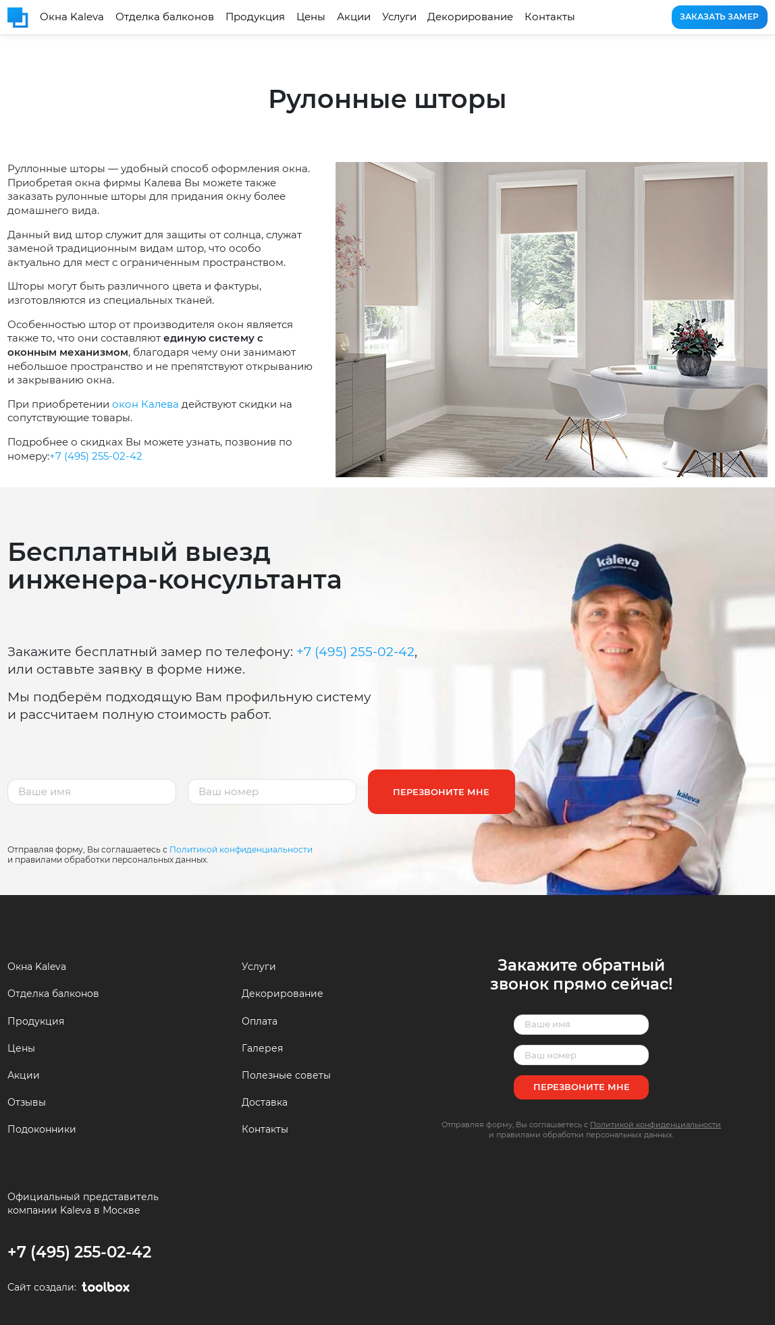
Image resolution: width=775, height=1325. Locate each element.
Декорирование (470, 16)
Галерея (262, 1048)
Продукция (255, 16)
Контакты (550, 16)
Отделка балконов (164, 16)
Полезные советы (286, 1075)
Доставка (265, 1102)
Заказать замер (719, 16)
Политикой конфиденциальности (241, 849)
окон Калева (145, 404)
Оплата (259, 1021)
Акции (354, 16)
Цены (310, 16)
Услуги (399, 16)
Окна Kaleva (72, 16)
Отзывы (26, 1102)
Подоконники (41, 1129)
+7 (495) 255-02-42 (95, 456)
